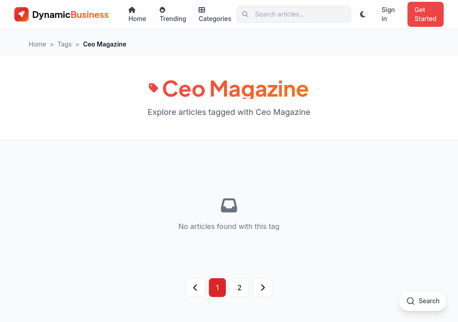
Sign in (388, 14)
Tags (65, 44)
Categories (215, 14)
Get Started (426, 14)
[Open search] (423, 301)
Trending (173, 14)
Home (137, 14)
